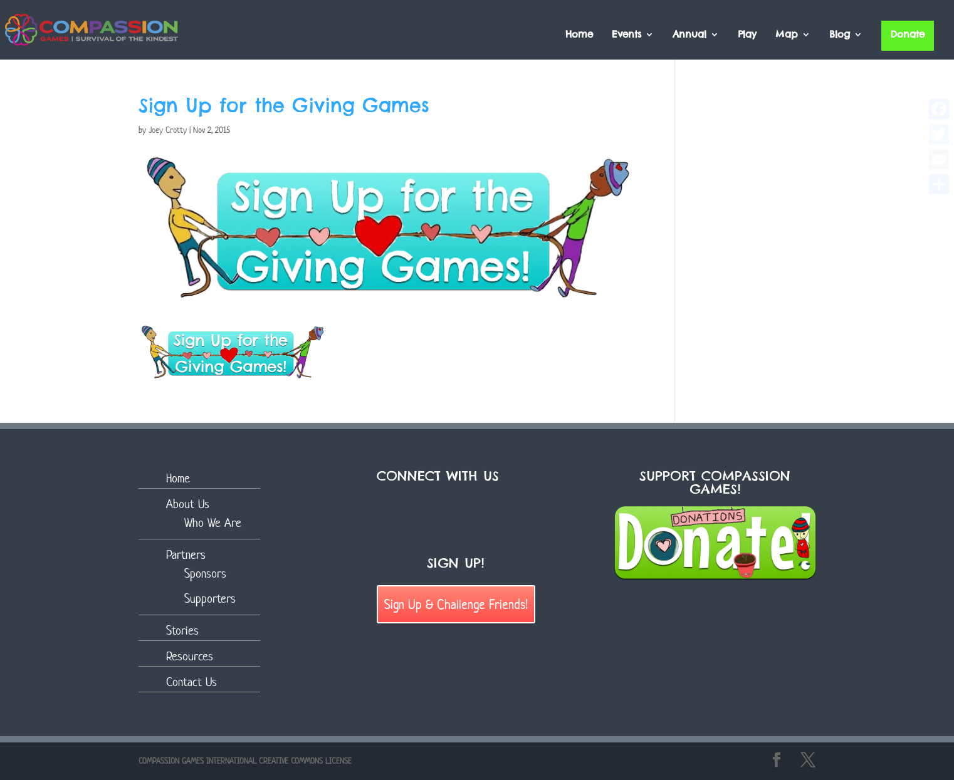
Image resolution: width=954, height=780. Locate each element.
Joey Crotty (168, 130)
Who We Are (212, 523)
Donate (908, 34)
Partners (186, 555)
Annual (689, 35)
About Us (187, 504)
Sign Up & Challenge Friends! (456, 604)
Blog (839, 35)
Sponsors (205, 573)
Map (786, 35)
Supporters (210, 598)
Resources (189, 656)
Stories (182, 630)
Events (626, 35)
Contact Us (191, 682)
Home (579, 35)
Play (747, 35)
